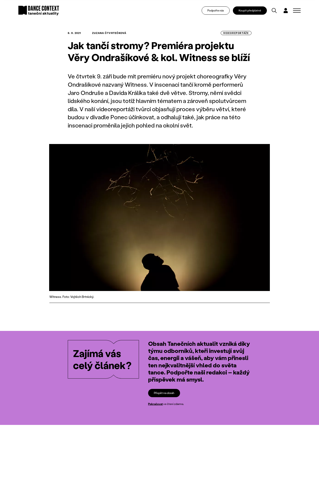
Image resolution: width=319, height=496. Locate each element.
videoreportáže (236, 33)
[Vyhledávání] (274, 10)
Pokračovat (155, 404)
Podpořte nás (215, 10)
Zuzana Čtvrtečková (109, 33)
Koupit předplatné (250, 10)
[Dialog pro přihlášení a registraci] (286, 10)
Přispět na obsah (164, 393)
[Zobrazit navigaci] (297, 10)
